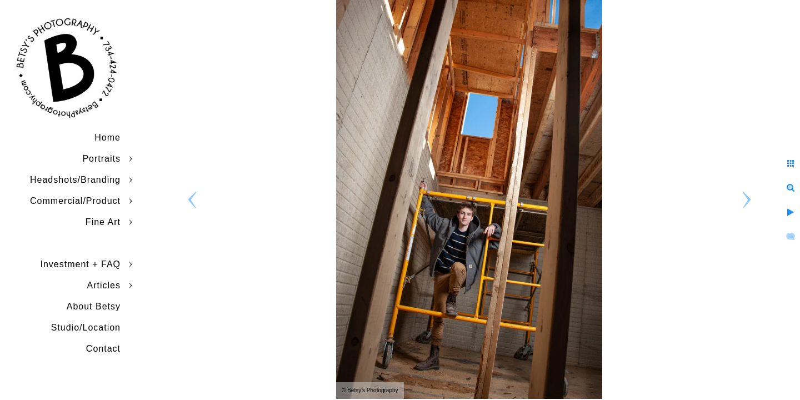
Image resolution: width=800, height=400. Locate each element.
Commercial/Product (75, 201)
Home (107, 137)
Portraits (101, 158)
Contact (103, 348)
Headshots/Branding (75, 179)
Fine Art (103, 222)
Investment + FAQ (81, 264)
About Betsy (94, 306)
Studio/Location (86, 327)
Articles (104, 285)
